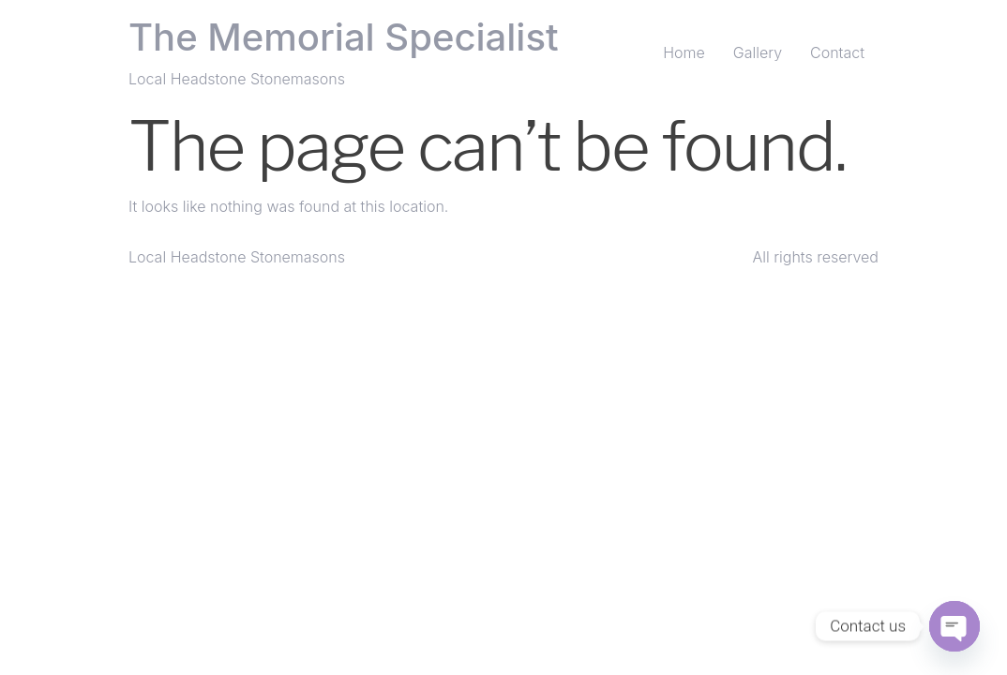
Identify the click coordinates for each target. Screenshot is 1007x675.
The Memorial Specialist (343, 37)
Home (684, 52)
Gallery (757, 52)
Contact (837, 52)
